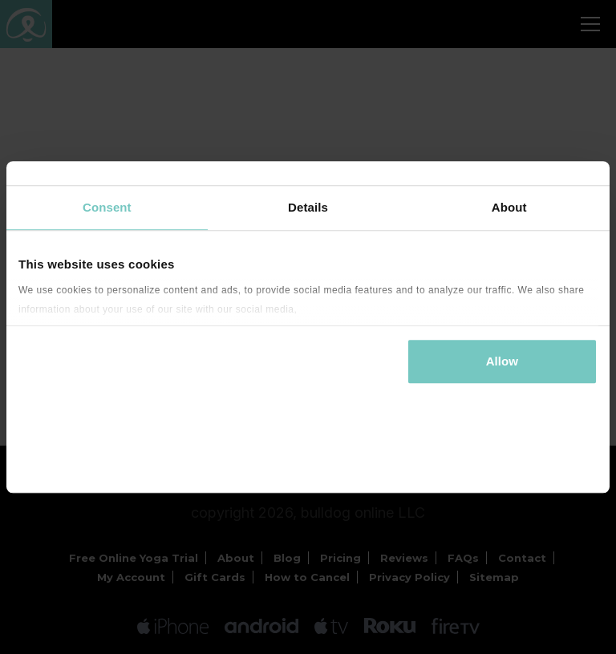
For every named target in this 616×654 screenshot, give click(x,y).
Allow (502, 361)
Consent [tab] (107, 207)
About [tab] (509, 207)
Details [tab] (308, 207)
